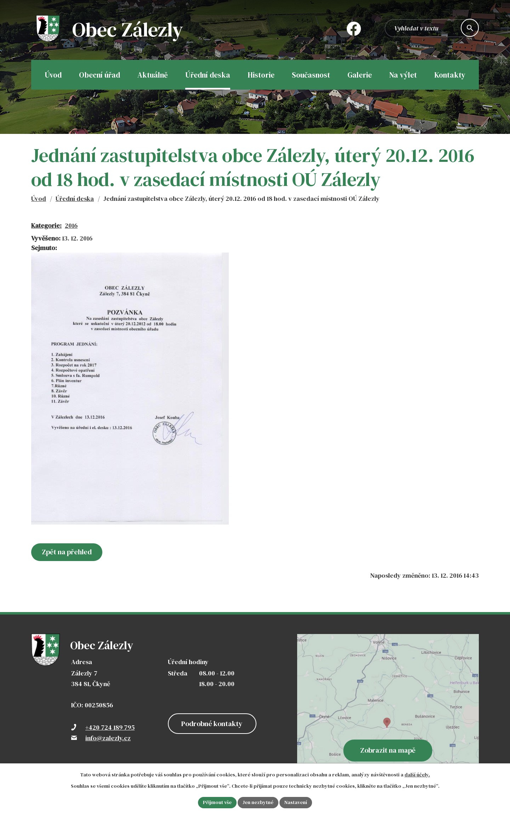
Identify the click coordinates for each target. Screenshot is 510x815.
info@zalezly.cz (108, 738)
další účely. (417, 774)
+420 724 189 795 (110, 727)
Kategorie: (46, 225)
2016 (71, 225)
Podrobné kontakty (212, 724)
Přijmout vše (217, 802)
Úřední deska (75, 198)
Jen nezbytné (258, 802)
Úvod (38, 198)
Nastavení (295, 802)
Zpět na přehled (67, 552)
